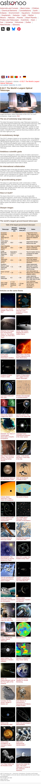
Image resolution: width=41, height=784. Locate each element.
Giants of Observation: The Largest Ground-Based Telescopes (23, 376)
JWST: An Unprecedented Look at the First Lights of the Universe (8, 680)
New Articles (5, 24)
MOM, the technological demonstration (23, 723)
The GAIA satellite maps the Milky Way (8, 618)
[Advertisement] (20, 54)
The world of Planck (23, 496)
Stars (33, 20)
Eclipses (3, 13)
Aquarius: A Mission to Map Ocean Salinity (23, 658)
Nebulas (11, 17)
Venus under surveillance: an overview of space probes (8, 743)
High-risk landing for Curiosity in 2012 (23, 478)
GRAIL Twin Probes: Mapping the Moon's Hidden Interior (23, 332)
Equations (26, 13)
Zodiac (28, 22)
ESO (18, 116)
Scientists (25, 20)
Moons (3, 17)
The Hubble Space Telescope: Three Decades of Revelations (23, 518)
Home (2, 81)
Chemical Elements (9, 10)
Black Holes (25, 8)
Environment (14, 13)
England (9, 81)
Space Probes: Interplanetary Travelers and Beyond (23, 599)
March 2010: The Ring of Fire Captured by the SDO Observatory (23, 355)
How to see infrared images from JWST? (8, 414)
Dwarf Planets (31, 17)
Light (24, 15)
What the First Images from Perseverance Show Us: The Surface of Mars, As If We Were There (8, 333)
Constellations (25, 10)
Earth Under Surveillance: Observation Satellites (8, 355)
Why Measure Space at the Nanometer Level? (8, 478)
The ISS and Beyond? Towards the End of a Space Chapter (8, 578)
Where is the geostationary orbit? (8, 723)
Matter (31, 15)
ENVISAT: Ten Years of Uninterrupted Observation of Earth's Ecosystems (8, 435)
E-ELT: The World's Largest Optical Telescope (8, 638)
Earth (35, 10)
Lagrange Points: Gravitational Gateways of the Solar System (23, 434)
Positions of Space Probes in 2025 (8, 375)
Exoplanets (6, 15)
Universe (9, 22)
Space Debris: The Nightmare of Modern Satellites (8, 659)
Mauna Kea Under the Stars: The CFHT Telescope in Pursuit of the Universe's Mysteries (23, 766)
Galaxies (16, 15)
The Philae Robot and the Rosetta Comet (8, 764)
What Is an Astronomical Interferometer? (23, 743)
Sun (1, 22)
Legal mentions (4, 779)
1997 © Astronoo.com (5, 773)
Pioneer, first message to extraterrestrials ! (23, 395)
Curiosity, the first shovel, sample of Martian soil (8, 702)
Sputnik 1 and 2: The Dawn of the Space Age (23, 414)
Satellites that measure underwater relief (23, 538)
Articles (16, 81)
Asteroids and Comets (9, 8)
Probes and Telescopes (9, 20)
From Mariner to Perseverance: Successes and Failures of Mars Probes (23, 702)
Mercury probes (23, 636)
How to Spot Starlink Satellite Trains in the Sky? (8, 310)
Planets (20, 17)
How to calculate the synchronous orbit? (23, 618)
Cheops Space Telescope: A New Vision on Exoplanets (8, 498)
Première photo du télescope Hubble (8, 538)
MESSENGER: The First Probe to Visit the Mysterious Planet (8, 558)
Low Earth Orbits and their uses (8, 395)
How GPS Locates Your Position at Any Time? (23, 557)
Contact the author (5, 780)
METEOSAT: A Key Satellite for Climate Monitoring (23, 679)
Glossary (16, 24)
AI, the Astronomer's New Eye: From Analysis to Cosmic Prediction (23, 310)
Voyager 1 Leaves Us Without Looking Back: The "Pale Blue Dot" (23, 578)
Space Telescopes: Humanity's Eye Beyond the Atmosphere (8, 599)
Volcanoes (19, 22)
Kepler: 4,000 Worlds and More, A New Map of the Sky (23, 456)
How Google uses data (6, 777)
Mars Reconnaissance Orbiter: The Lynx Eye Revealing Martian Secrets (8, 457)
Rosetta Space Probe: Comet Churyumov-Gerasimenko (8, 518)
